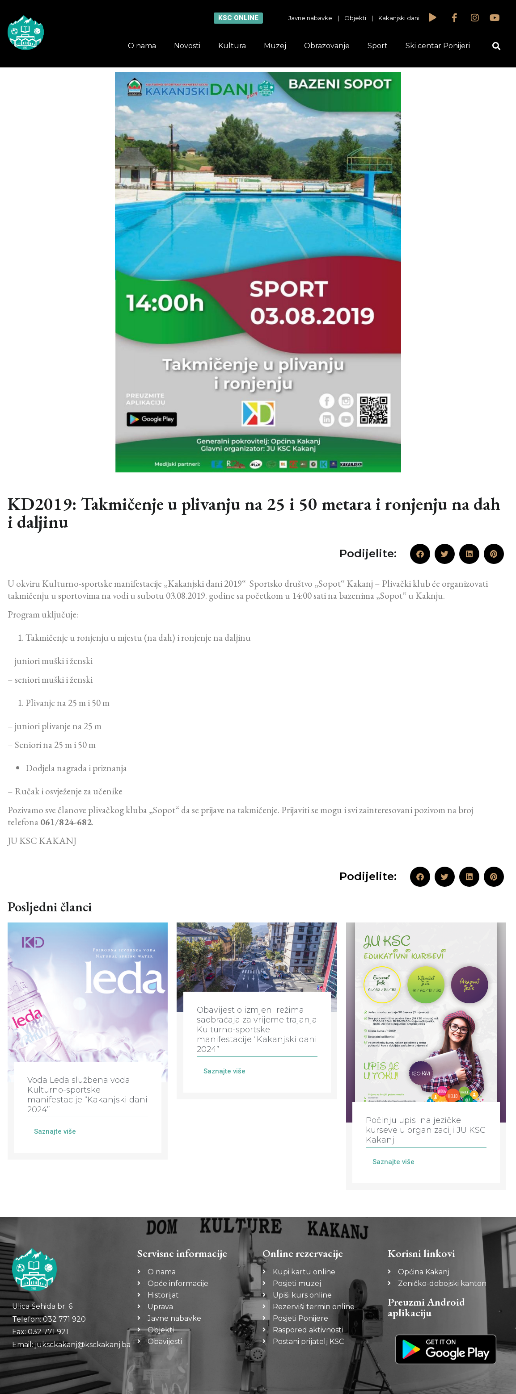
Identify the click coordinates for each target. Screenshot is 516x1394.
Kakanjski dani (398, 17)
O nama (142, 46)
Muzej (275, 46)
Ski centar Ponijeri (438, 46)
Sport (378, 46)
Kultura (232, 46)
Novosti (187, 46)
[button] (496, 46)
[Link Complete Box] (88, 1041)
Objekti (355, 17)
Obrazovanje (327, 46)
